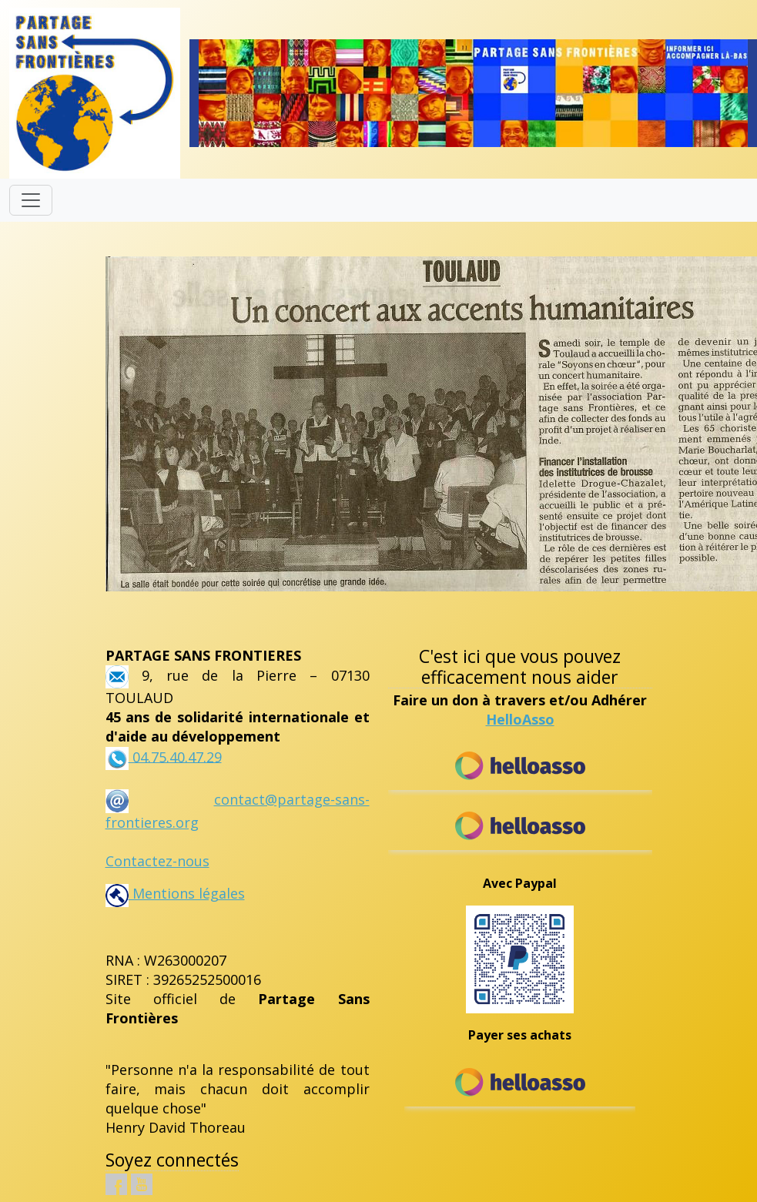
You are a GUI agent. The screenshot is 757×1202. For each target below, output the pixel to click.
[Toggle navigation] (30, 200)
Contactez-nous (157, 861)
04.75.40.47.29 (175, 756)
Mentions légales (175, 893)
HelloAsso (520, 719)
